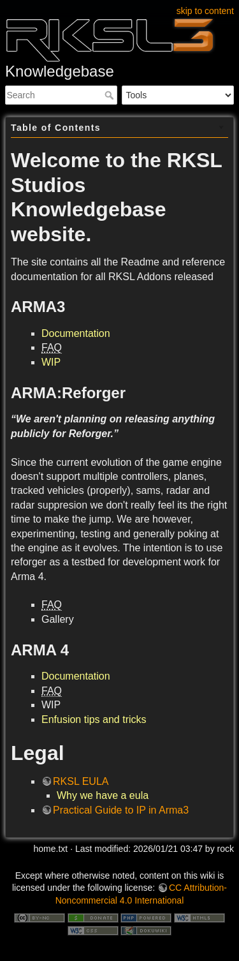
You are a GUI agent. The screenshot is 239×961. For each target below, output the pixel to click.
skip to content (205, 11)
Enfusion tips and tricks (94, 719)
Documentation (75, 333)
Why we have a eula (102, 795)
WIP (51, 362)
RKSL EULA (80, 781)
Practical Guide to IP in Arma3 (121, 810)
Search (111, 95)
